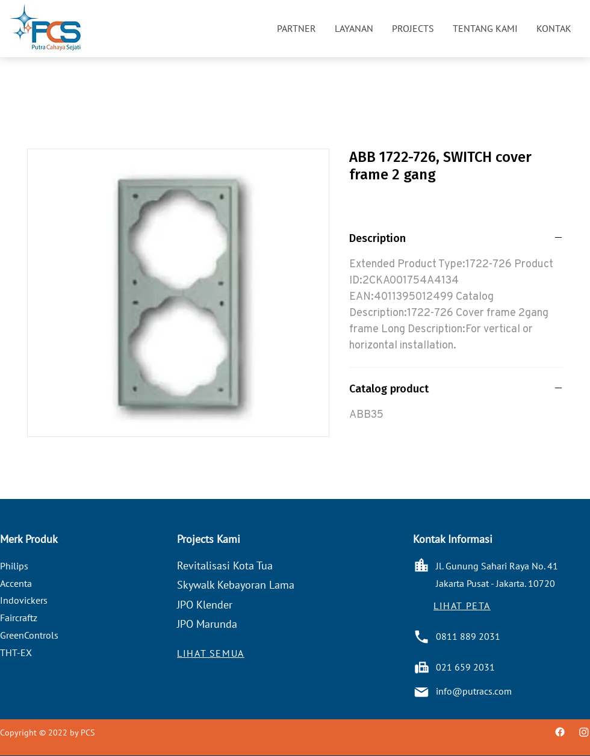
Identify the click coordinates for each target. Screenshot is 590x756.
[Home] (421, 565)
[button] (296, 28)
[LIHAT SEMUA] (211, 653)
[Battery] (421, 667)
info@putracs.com (474, 691)
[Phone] (421, 637)
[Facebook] (560, 732)
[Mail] (421, 692)
